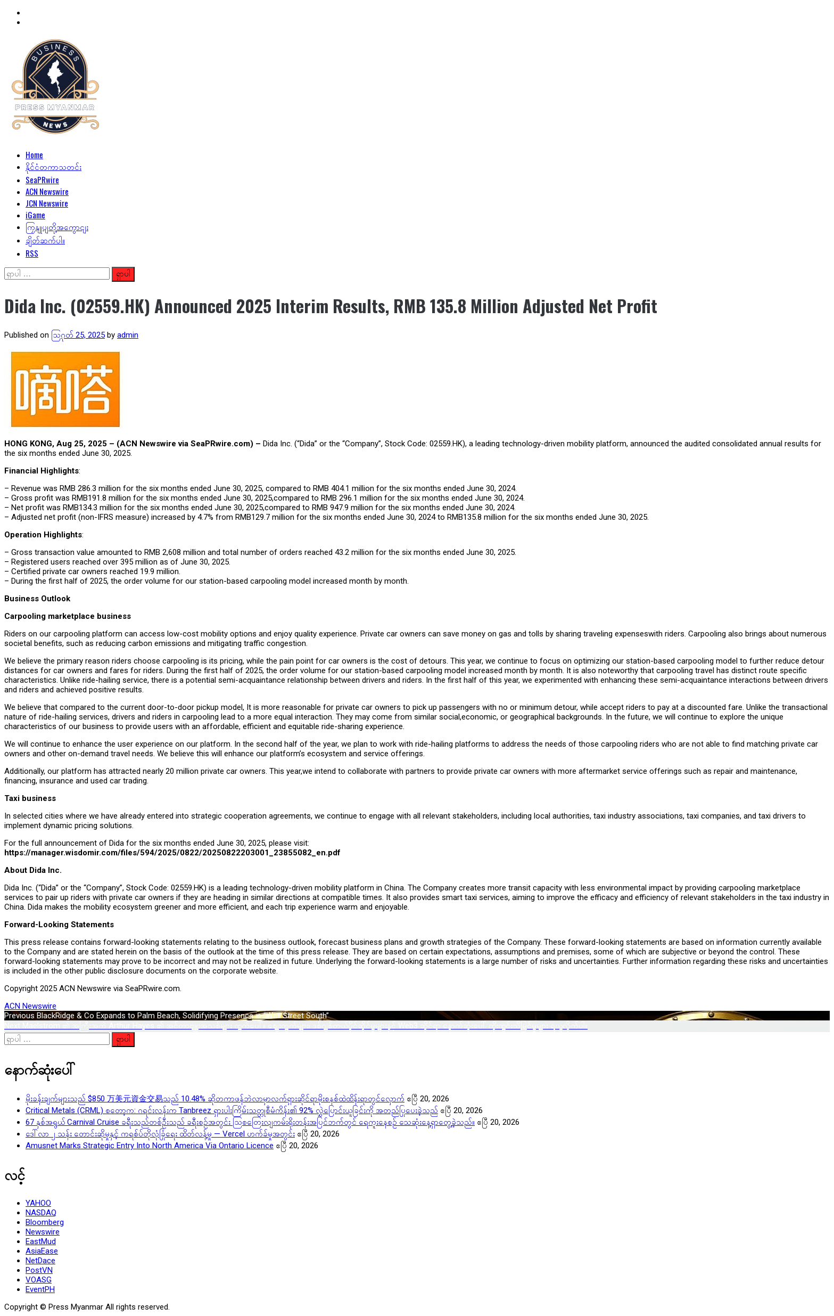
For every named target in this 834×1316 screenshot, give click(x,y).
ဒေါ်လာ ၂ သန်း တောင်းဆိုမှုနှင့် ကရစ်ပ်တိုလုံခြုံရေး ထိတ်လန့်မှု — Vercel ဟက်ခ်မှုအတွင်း (160, 1134)
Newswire (43, 1232)
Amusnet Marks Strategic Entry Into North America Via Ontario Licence (150, 1145)
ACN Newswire (47, 191)
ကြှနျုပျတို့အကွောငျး (57, 226)
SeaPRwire (42, 179)
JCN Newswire (47, 203)
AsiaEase (42, 1251)
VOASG (39, 1280)
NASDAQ (41, 1212)
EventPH (40, 1289)
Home (34, 154)
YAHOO (38, 1203)
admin (127, 335)
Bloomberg (45, 1222)
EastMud (41, 1241)
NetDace (40, 1260)
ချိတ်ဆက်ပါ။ (45, 240)
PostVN (39, 1270)
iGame (35, 214)
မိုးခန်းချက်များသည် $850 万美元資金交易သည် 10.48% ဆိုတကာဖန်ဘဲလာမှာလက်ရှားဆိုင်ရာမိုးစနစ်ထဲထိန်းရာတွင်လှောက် (215, 1099)
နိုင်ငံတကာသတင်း (53, 166)
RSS (32, 253)
